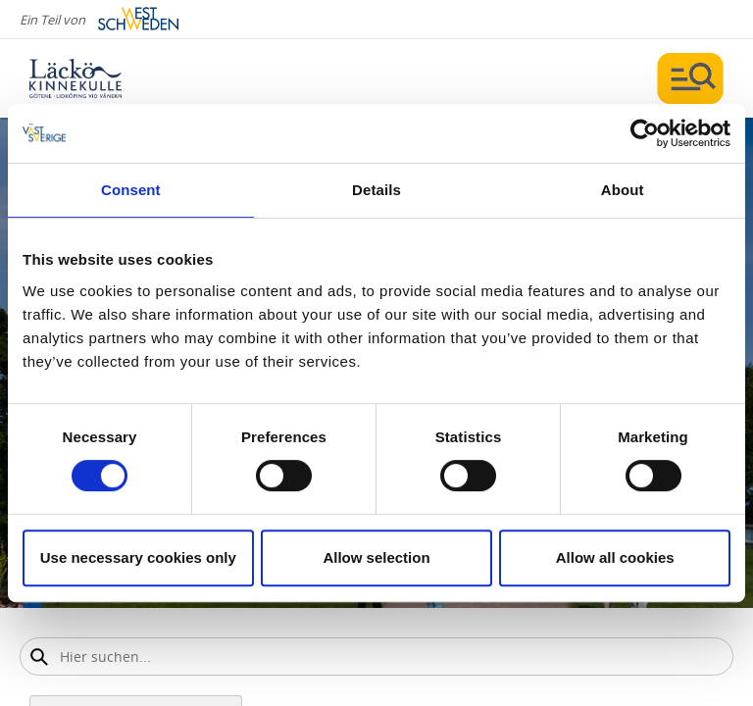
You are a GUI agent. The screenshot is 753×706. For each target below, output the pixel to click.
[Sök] (39, 656)
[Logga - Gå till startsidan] (98, 78)
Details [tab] (376, 189)
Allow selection (376, 557)
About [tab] (622, 189)
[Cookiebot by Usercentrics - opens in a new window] (644, 133)
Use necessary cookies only (138, 557)
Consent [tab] (131, 189)
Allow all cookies (615, 557)
